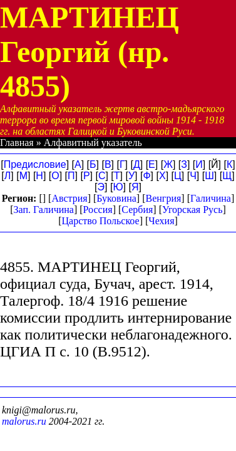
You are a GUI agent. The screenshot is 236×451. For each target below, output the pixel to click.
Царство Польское (100, 220)
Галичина (210, 198)
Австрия (69, 198)
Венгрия (164, 198)
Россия (98, 209)
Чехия (161, 220)
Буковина (116, 198)
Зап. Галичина (44, 209)
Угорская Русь (192, 209)
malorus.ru (24, 421)
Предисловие (35, 164)
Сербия (137, 209)
